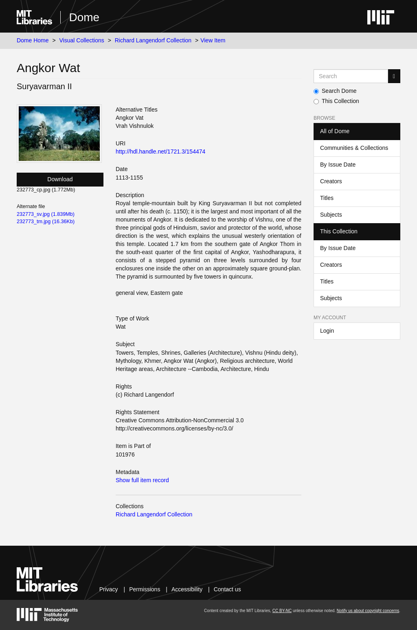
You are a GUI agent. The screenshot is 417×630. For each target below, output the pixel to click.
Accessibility (186, 589)
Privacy (108, 589)
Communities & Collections (354, 148)
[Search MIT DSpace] (351, 76)
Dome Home (33, 40)
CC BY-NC (282, 610)
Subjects (331, 214)
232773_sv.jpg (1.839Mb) (46, 214)
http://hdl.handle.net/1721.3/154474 (160, 151)
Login (327, 330)
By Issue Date (338, 164)
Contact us (227, 589)
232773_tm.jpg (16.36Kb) (46, 221)
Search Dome (335, 91)
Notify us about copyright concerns (368, 610)
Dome (84, 17)
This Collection (336, 101)
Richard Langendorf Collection (153, 40)
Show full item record (142, 480)
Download (59, 179)
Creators (331, 181)
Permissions (144, 589)
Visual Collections (81, 40)
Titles (327, 198)
